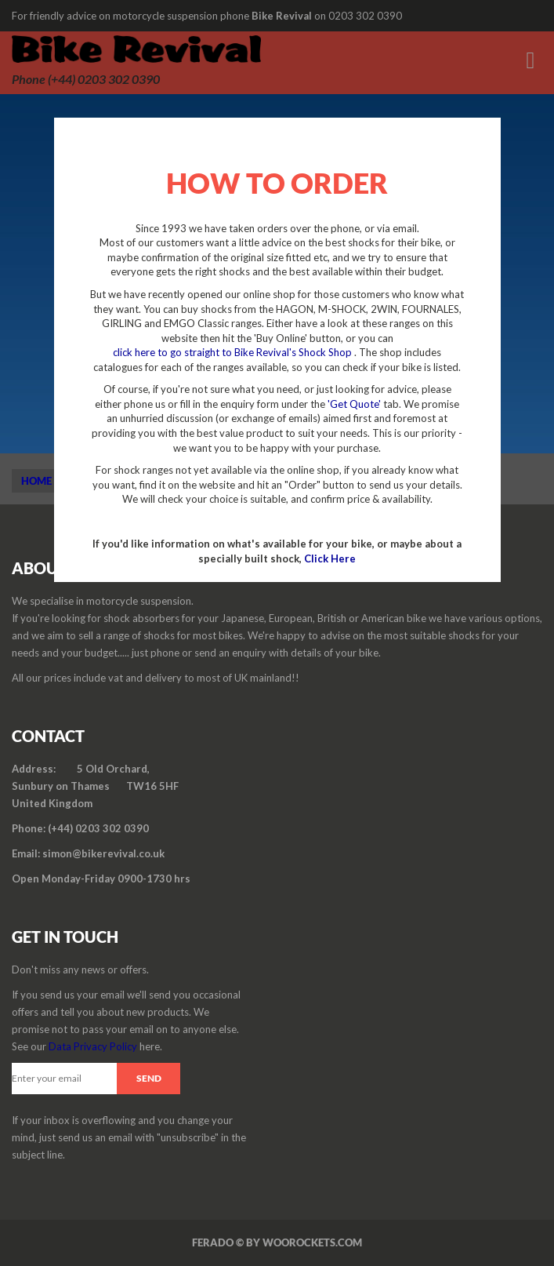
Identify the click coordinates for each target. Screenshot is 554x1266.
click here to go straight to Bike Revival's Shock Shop (233, 352)
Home (36, 481)
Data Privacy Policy (93, 1046)
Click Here (330, 558)
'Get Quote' (354, 404)
